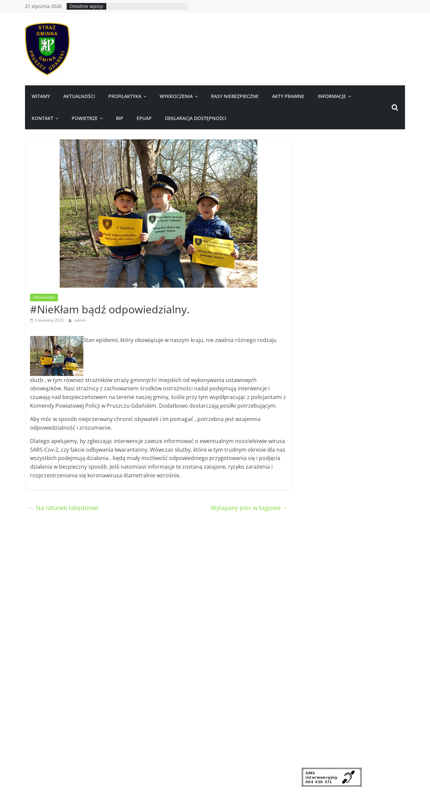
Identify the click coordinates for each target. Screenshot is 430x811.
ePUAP (144, 118)
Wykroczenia (176, 96)
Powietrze (85, 118)
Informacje (332, 96)
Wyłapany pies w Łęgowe (249, 508)
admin (80, 320)
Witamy (41, 96)
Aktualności (79, 96)
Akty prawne (288, 96)
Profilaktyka (124, 96)
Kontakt (42, 118)
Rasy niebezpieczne (235, 96)
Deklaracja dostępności (195, 118)
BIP (119, 118)
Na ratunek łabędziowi (63, 508)
